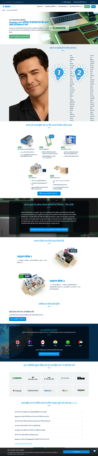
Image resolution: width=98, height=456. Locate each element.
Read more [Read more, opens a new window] (26, 454)
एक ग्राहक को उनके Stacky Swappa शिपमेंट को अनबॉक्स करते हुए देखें (49, 229)
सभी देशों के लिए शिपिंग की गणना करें (49, 354)
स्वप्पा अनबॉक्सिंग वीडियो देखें (17, 319)
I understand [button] (76, 451)
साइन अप (87, 6)
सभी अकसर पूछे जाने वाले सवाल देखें (23, 444)
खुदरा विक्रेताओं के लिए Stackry (76, 6)
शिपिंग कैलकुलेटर (67, 2)
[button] (79, 2)
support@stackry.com (19, 2)
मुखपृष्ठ (3, 10)
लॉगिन (93, 6)
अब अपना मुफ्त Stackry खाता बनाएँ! (19, 36)
